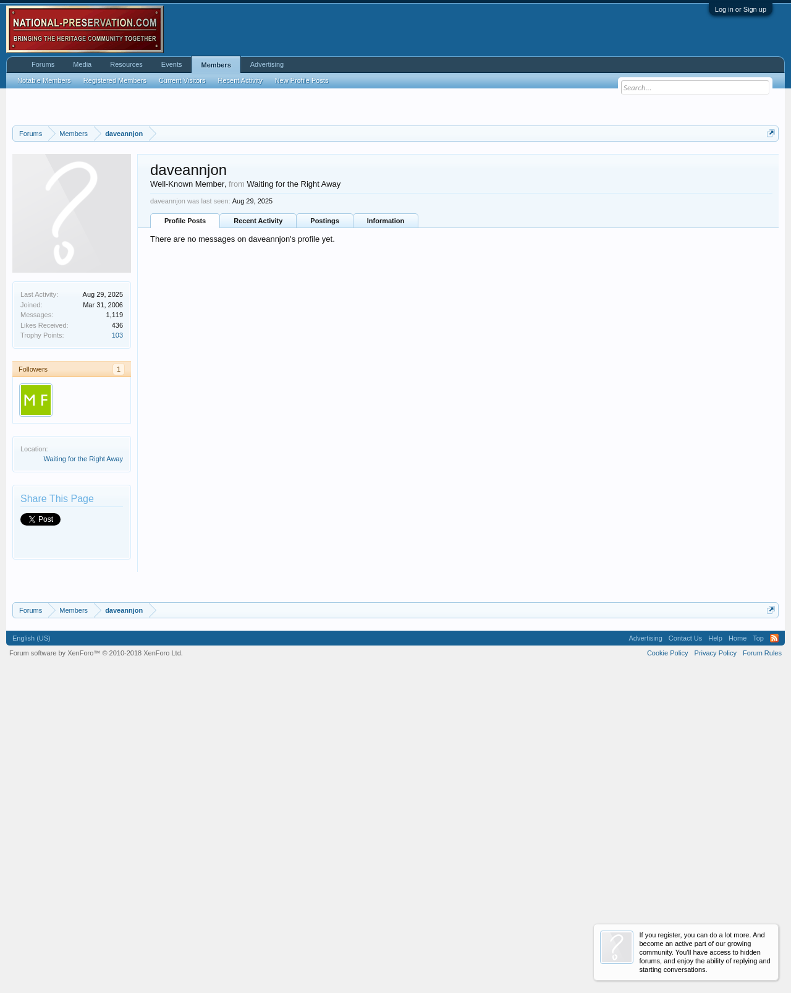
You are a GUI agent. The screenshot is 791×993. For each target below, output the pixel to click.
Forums (43, 64)
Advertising (267, 64)
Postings (324, 375)
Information (386, 375)
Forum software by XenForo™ (96, 962)
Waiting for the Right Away (83, 613)
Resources (126, 64)
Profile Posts (185, 375)
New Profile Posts (302, 80)
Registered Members (114, 80)
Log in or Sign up (740, 9)
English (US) (31, 947)
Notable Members (44, 80)
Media (82, 64)
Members (216, 65)
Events (171, 64)
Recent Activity (258, 375)
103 (117, 489)
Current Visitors (182, 80)
